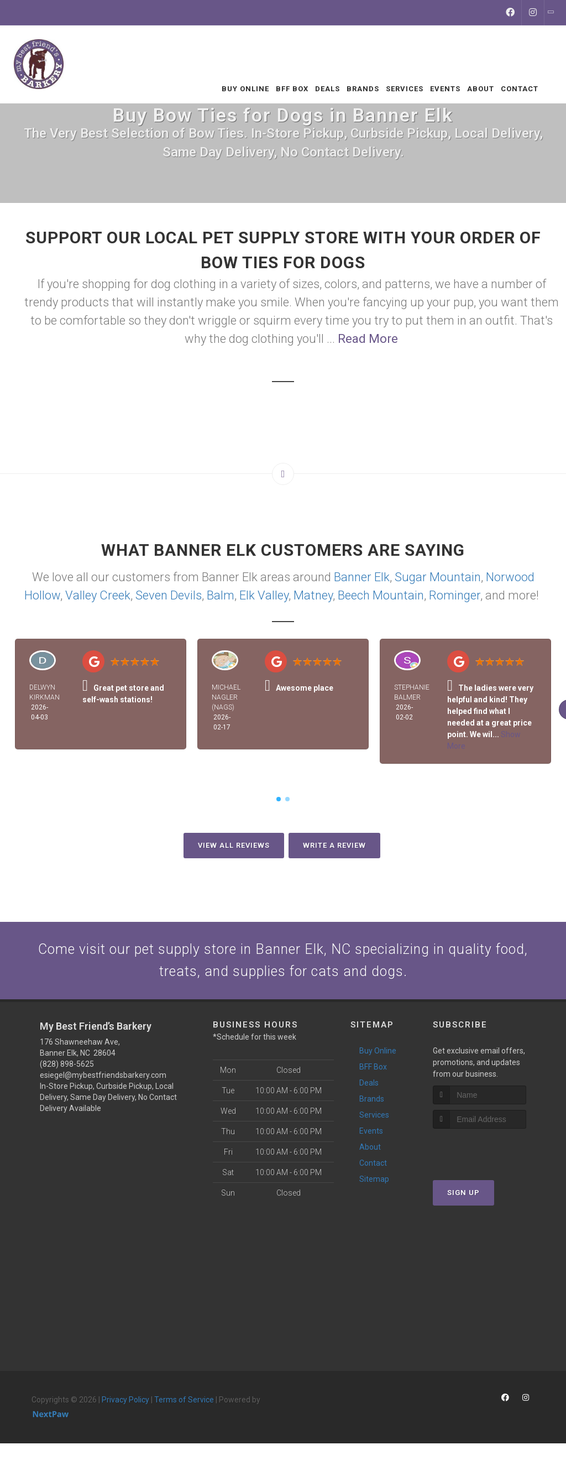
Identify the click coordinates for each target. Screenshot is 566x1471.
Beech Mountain (381, 595)
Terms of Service (184, 1408)
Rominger (454, 595)
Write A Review (334, 845)
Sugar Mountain (438, 577)
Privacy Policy (125, 1408)
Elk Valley (264, 595)
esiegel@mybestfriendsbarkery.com (103, 1083)
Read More (368, 339)
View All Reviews (234, 845)
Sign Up (463, 1201)
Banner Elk (362, 577)
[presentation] (492, 1158)
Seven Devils (168, 595)
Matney (313, 595)
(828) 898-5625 (67, 1072)
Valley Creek (97, 595)
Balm (220, 595)
